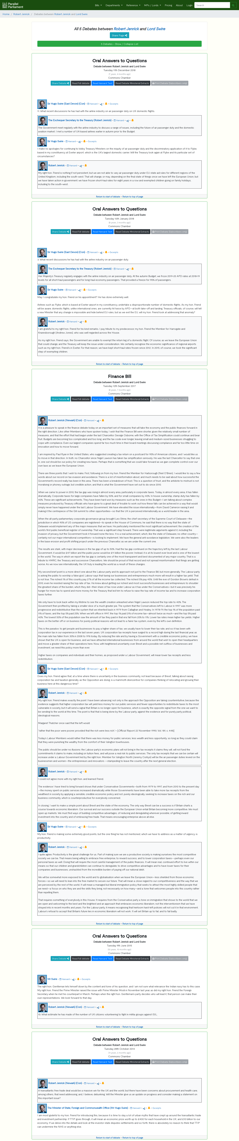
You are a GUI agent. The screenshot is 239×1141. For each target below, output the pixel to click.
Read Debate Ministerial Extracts (132, 83)
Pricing (168, 5)
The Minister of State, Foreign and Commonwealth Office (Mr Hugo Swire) (87, 1107)
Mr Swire (52, 979)
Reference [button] (132, 5)
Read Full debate (80, 83)
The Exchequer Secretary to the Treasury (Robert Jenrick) (79, 120)
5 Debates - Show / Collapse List (119, 43)
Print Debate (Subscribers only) (169, 83)
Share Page (119, 35)
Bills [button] (97, 5)
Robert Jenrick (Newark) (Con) (65, 420)
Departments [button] (113, 5)
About (179, 5)
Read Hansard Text (102, 83)
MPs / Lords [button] (151, 5)
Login (189, 5)
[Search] (212, 5)
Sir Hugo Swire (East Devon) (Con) (66, 103)
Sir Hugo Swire (55, 141)
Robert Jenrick (21, 14)
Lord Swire (82, 14)
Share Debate (60, 83)
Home (6, 14)
